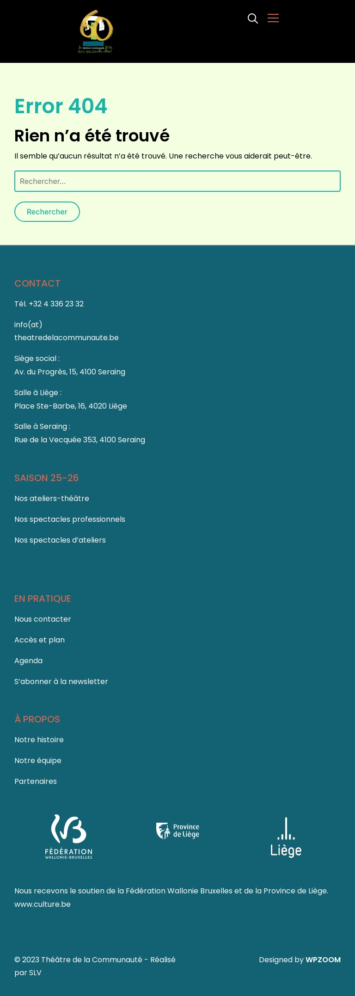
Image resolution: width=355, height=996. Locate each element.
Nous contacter (42, 619)
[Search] (253, 17)
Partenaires (35, 781)
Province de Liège (295, 891)
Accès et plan (39, 640)
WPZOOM (323, 959)
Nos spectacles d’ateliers (60, 540)
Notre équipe (37, 760)
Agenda (28, 660)
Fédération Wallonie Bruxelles (180, 891)
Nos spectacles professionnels (69, 519)
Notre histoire (39, 739)
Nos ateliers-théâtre (51, 498)
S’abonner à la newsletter (61, 681)
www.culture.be (42, 904)
